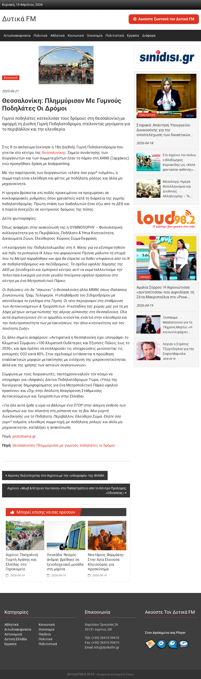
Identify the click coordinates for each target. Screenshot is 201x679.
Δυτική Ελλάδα (15, 639)
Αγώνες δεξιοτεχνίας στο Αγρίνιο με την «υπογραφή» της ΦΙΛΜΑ (56, 475)
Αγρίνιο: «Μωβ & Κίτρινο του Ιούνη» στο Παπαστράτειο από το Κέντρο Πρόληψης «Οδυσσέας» (67, 490)
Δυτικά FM (19, 19)
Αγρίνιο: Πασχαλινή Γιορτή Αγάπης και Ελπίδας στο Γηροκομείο (22, 562)
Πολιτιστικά (115, 35)
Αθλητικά (57, 35)
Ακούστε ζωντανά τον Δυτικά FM (163, 19)
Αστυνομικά (13, 634)
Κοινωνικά (76, 35)
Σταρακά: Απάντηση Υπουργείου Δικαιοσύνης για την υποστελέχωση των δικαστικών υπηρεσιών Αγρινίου (163, 130)
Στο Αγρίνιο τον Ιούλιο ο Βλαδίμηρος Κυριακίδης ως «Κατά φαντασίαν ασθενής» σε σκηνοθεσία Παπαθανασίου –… (179, 162)
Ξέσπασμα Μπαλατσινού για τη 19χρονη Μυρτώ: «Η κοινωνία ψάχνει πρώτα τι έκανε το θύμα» (177, 325)
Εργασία (133, 35)
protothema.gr (23, 436)
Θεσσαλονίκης (54, 152)
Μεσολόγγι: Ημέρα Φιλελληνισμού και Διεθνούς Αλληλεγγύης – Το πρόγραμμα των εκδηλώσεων (177, 189)
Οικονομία (94, 35)
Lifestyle (144, 277)
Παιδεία (45, 634)
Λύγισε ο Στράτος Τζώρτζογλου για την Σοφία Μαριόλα (178, 349)
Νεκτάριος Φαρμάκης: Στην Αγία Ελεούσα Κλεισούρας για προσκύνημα (106, 562)
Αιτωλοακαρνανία (17, 35)
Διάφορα (148, 35)
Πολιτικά (40, 35)
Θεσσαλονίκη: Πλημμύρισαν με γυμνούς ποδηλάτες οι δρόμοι (63, 445)
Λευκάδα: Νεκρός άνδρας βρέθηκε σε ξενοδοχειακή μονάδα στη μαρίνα (65, 562)
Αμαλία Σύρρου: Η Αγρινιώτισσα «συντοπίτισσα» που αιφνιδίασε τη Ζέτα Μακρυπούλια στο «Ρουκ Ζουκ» (165, 292)
